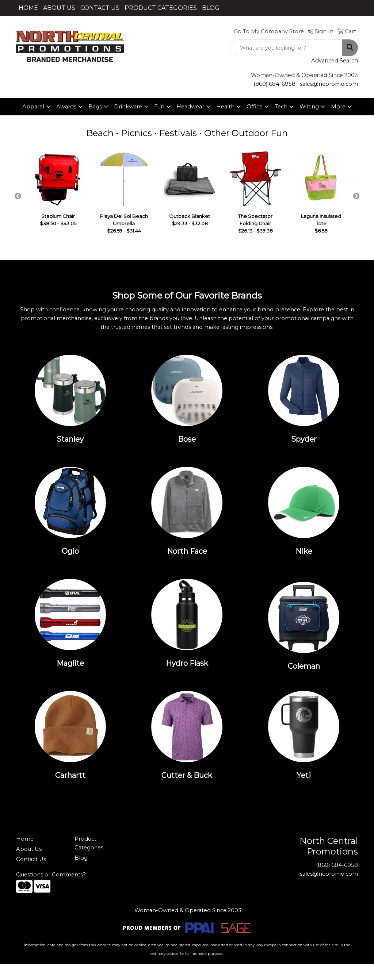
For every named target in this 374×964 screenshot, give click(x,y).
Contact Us (31, 859)
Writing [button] (309, 106)
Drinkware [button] (128, 106)
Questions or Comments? (51, 874)
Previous (18, 196)
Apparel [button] (33, 106)
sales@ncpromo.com (329, 84)
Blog (81, 857)
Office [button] (255, 106)
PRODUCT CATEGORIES (161, 7)
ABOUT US (59, 7)
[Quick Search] (286, 47)
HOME (28, 7)
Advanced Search (334, 60)
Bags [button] (95, 106)
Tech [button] (281, 106)
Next (356, 196)
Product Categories (89, 843)
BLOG (211, 7)
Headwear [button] (190, 106)
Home (25, 839)
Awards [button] (66, 106)
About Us (29, 849)
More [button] (338, 106)
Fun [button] (159, 106)
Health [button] (225, 106)
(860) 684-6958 (274, 84)
